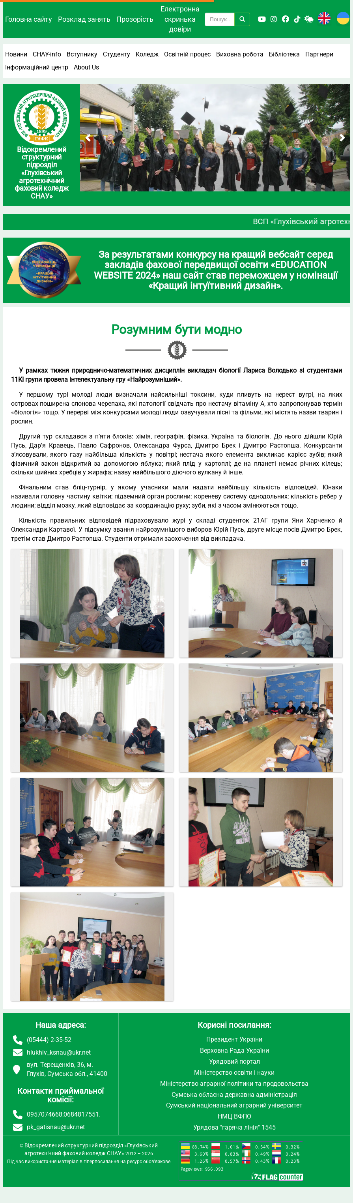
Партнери (319, 54)
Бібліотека (284, 54)
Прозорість (134, 19)
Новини (16, 54)
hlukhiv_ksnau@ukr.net (59, 1052)
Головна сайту (28, 19)
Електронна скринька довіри (180, 19)
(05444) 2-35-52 (49, 1040)
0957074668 (44, 1114)
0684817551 (81, 1114)
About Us (86, 67)
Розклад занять (84, 19)
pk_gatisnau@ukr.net (56, 1127)
